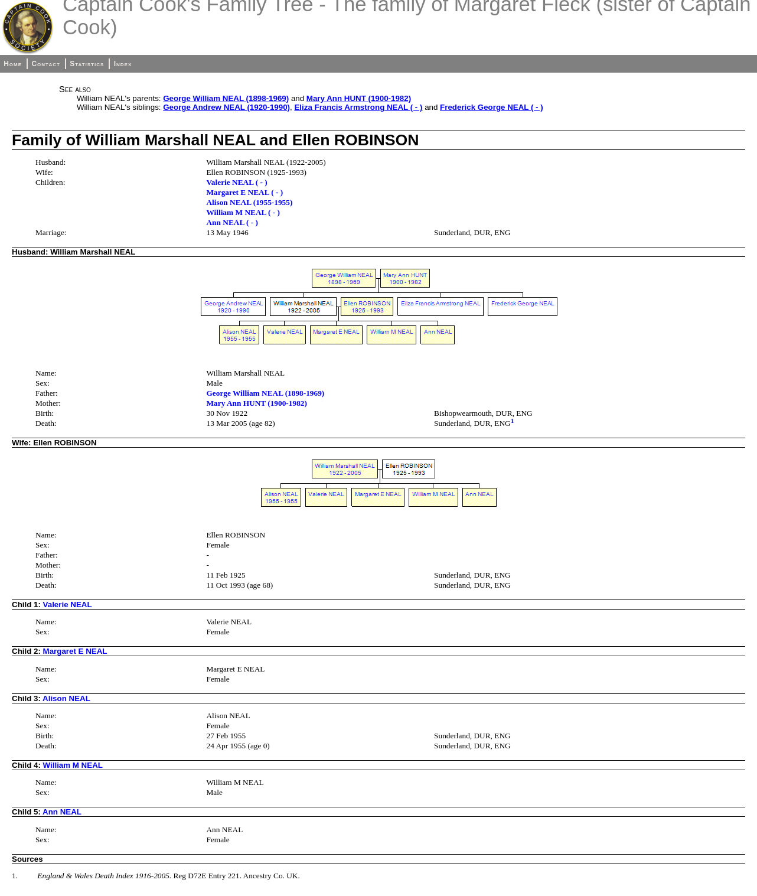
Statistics (87, 64)
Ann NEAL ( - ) (231, 222)
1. (15, 875)
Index (123, 64)
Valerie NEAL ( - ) (236, 182)
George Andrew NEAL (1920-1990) (226, 107)
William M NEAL (73, 765)
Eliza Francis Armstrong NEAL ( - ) (358, 107)
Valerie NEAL (67, 604)
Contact (45, 64)
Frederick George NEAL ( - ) (491, 107)
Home (13, 64)
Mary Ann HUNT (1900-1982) (358, 98)
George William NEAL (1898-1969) (226, 98)
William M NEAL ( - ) (243, 212)
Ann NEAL (62, 811)
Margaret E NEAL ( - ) (244, 192)
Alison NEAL (66, 698)
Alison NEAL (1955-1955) (249, 202)
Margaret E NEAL (75, 651)
